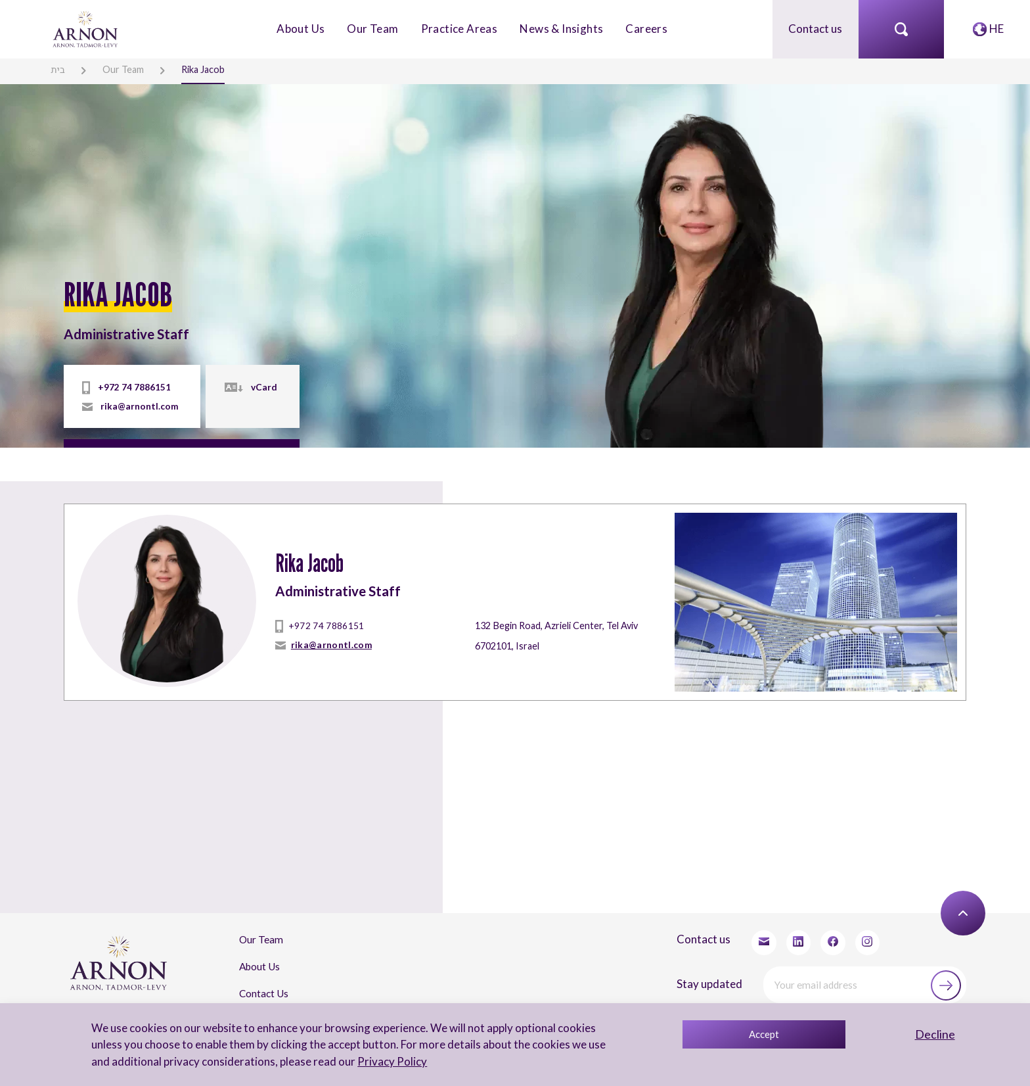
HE (996, 28)
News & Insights (561, 28)
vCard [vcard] (262, 387)
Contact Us (263, 993)
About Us (301, 28)
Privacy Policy (392, 1061)
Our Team (372, 28)
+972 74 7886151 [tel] (134, 387)
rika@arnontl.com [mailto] (139, 406)
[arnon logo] (86, 28)
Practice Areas (459, 28)
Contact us (815, 28)
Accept (764, 1034)
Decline (935, 1034)
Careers (646, 28)
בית (57, 69)
